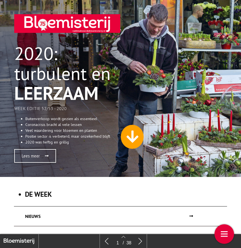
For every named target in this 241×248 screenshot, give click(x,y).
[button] (35, 156)
